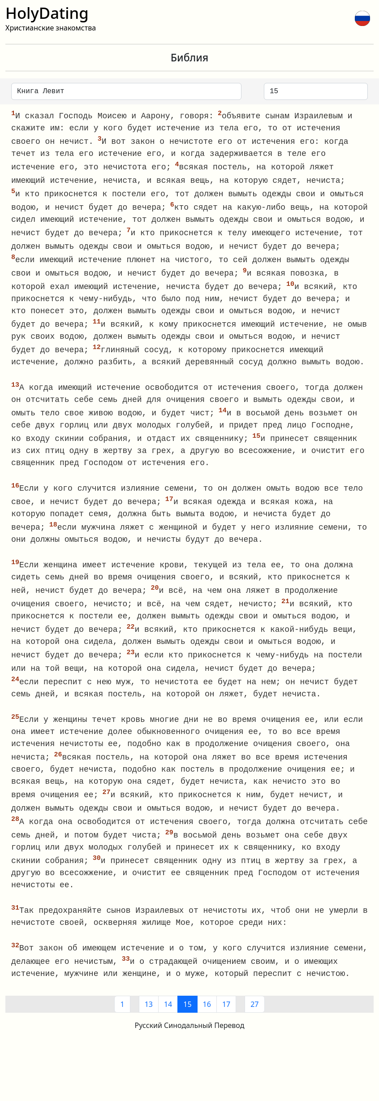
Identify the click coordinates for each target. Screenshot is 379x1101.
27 (254, 1020)
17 (226, 1020)
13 (149, 1020)
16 (207, 1020)
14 (168, 1020)
